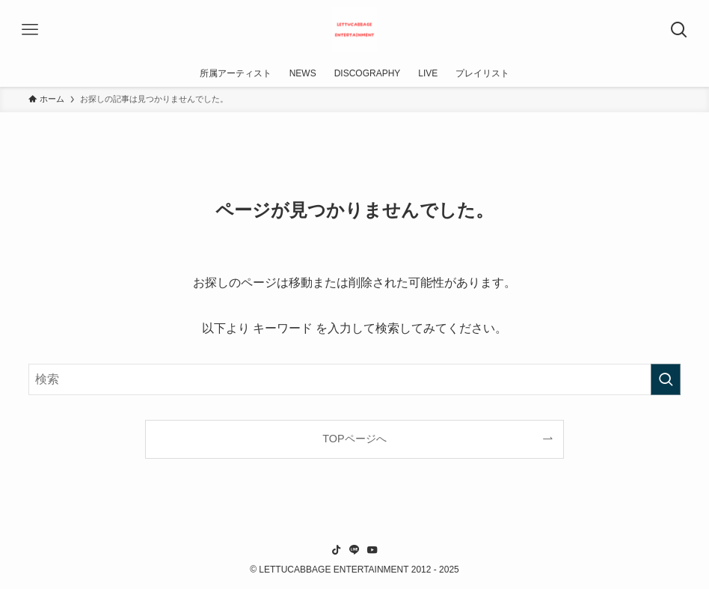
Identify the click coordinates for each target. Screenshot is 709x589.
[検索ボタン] (679, 30)
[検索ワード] (354, 379)
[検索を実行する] (666, 379)
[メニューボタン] (30, 30)
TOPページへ (354, 439)
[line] (354, 550)
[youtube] (372, 550)
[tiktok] (336, 550)
